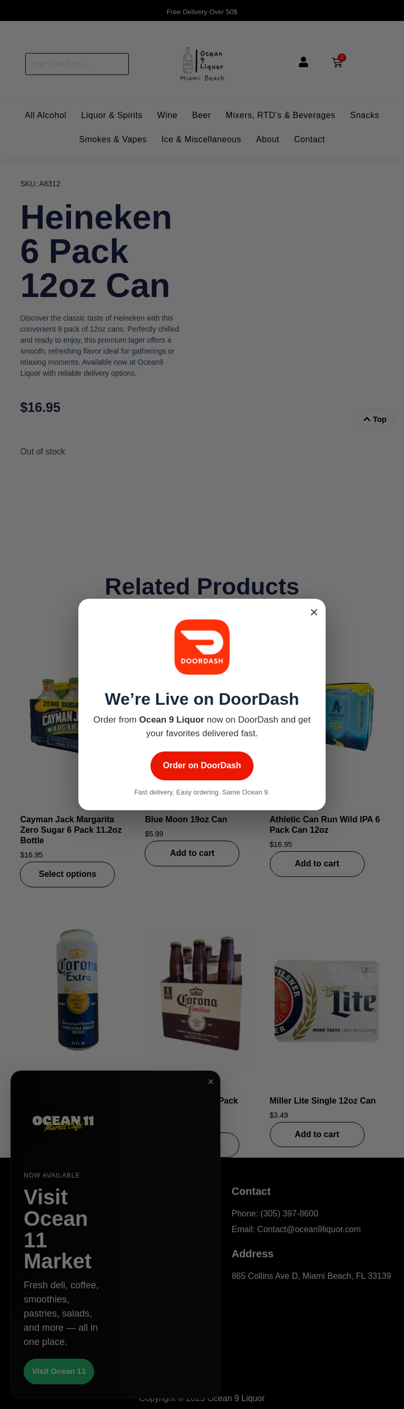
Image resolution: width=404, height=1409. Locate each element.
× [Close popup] (314, 612)
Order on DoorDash (202, 765)
